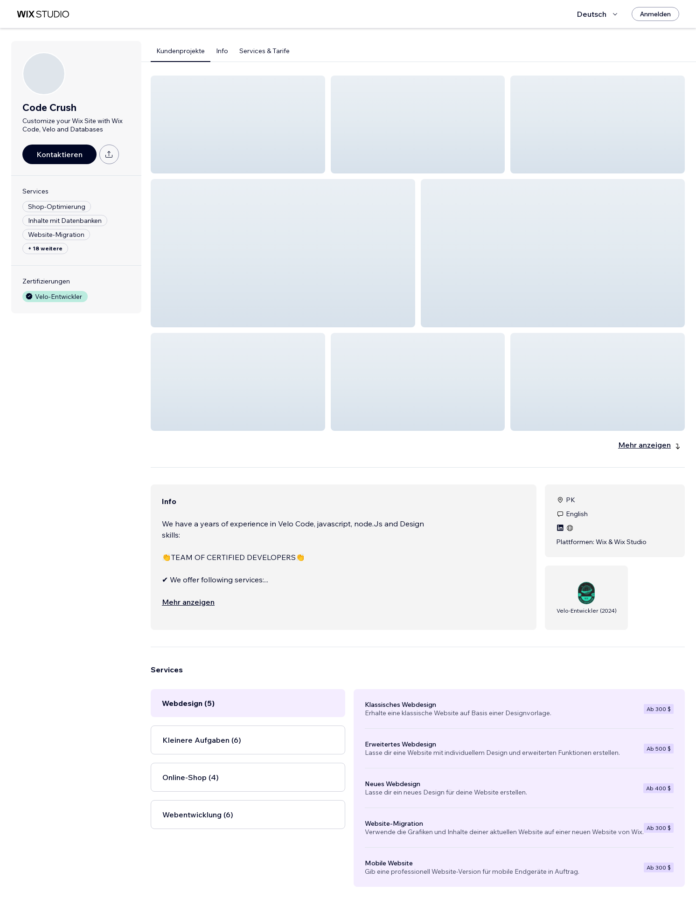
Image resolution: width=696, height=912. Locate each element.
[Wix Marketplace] (43, 14)
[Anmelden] (655, 14)
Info (222, 51)
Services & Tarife (264, 51)
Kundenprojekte (180, 51)
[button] (238, 124)
